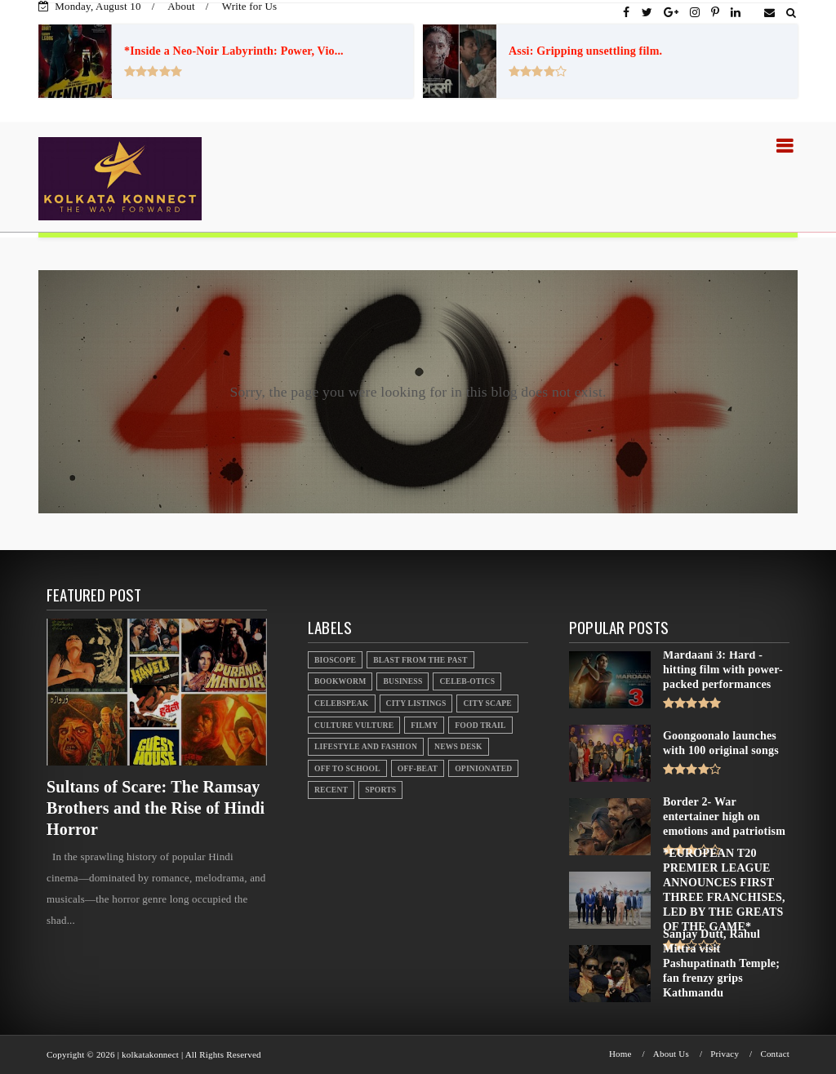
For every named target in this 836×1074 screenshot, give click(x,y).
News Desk (458, 746)
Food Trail (480, 725)
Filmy (424, 725)
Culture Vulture (354, 725)
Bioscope (335, 659)
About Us (671, 1054)
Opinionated (483, 768)
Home (620, 1054)
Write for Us (250, 6)
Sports (380, 789)
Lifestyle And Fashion (365, 746)
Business (402, 681)
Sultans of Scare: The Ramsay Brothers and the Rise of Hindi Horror (156, 808)
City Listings (416, 703)
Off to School (347, 768)
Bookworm (340, 681)
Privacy (724, 1054)
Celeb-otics (467, 681)
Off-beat (418, 768)
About (181, 6)
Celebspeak (341, 703)
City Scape (487, 703)
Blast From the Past (420, 659)
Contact (774, 1054)
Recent (331, 789)
